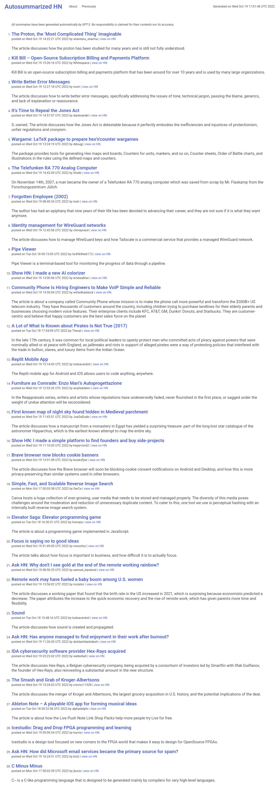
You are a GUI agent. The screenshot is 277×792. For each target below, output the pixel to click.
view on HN (108, 39)
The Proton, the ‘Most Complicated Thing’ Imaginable (66, 34)
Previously (89, 6)
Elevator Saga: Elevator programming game (56, 517)
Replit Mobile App (30, 359)
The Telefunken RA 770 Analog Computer (54, 168)
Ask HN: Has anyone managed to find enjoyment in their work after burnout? (90, 636)
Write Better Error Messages (41, 82)
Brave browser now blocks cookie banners (55, 455)
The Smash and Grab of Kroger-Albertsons (55, 680)
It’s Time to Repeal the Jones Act (45, 110)
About (73, 6)
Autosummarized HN (33, 6)
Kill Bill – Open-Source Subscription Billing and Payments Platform (80, 58)
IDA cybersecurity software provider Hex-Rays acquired (69, 651)
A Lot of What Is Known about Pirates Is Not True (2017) (69, 326)
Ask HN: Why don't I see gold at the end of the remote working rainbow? (85, 565)
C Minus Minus (27, 766)
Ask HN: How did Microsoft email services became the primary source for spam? (95, 751)
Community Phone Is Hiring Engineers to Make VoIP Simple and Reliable (86, 287)
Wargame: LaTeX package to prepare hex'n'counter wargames (75, 139)
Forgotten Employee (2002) (40, 196)
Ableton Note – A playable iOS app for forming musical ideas (74, 704)
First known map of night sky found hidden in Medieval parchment (80, 412)
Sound (18, 613)
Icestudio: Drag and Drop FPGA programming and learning (71, 727)
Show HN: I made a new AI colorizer (48, 273)
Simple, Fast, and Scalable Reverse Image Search (62, 483)
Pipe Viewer (24, 249)
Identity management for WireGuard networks (59, 225)
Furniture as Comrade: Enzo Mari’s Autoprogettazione (67, 383)
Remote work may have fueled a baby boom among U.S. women (77, 579)
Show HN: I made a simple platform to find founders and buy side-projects (88, 440)
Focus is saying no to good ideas (45, 541)
